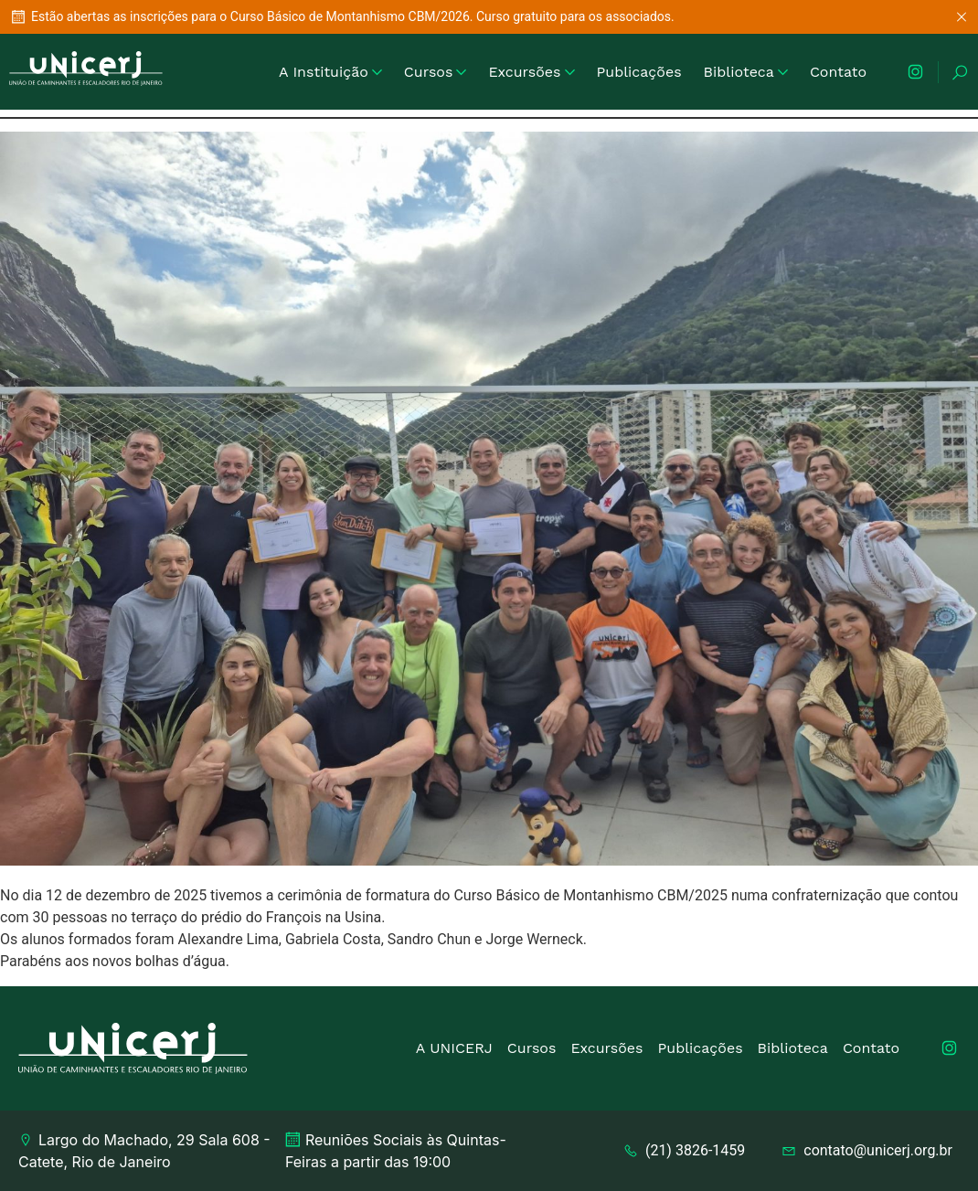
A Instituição (330, 71)
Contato (838, 71)
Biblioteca (746, 71)
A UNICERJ (454, 1048)
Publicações (639, 71)
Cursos (435, 71)
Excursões (531, 71)
